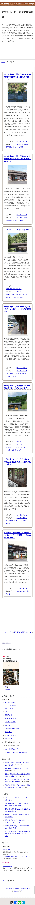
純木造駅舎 (9, 520)
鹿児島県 (20, 297)
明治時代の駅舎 (22, 371)
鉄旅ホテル (8, 732)
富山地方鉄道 (10, 294)
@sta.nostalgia (7, 866)
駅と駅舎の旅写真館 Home (23, 632)
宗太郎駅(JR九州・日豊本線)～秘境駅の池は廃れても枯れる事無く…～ (17, 76)
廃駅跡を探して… (10, 715)
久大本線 (19, 591)
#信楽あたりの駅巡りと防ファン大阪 (15, 856)
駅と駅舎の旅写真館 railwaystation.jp (17, 888)
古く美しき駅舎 (22, 215)
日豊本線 (9, 147)
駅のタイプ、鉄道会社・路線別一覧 (16, 752)
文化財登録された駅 (12, 373)
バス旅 (15, 447)
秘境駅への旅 (9, 708)
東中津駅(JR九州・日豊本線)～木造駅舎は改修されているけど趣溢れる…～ (17, 158)
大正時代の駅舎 (22, 217)
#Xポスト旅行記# (10, 735)
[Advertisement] (17, 51)
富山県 (25, 294)
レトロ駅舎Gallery (11, 705)
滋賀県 (8, 297)
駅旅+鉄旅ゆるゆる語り (13, 289)
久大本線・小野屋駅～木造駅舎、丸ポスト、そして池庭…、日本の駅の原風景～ (17, 535)
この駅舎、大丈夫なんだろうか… (17, 230)
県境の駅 (25, 144)
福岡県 (14, 450)
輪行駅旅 (7, 725)
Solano (16, 891)
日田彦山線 (22, 447)
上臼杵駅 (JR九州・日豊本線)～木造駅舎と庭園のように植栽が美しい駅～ (17, 461)
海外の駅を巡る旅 (10, 718)
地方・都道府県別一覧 (12, 749)
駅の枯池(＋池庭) (22, 141)
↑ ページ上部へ (8, 632)
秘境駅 (19, 144)
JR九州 (15, 147)
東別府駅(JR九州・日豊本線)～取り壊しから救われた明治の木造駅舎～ (17, 309)
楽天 (6, 687)
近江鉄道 (19, 294)
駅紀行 (19, 441)
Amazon (7, 689)
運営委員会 (8, 738)
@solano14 (6, 850)
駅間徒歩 (9, 447)
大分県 (20, 147)
